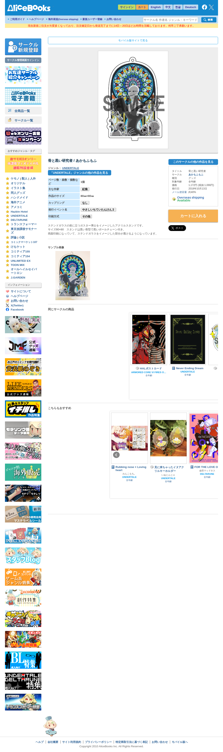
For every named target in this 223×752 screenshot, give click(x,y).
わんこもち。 (129, 473)
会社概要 (53, 742)
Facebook (17, 309)
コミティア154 (20, 256)
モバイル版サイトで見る (133, 40)
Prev (116, 455)
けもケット (18, 246)
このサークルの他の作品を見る (193, 161)
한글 (178, 7)
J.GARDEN (18, 277)
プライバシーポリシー (98, 742)
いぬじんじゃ (168, 475)
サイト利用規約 (71, 742)
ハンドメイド (19, 197)
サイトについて (21, 291)
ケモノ (15, 178)
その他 (86, 216)
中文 (168, 7)
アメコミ (16, 207)
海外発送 (63, 19)
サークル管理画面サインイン (23, 60)
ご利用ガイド (17, 19)
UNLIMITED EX (21, 260)
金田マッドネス (207, 470)
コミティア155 (20, 251)
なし (85, 202)
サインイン (127, 7)
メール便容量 (179, 192)
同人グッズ (18, 192)
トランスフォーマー (24, 224)
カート (142, 7)
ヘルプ (40, 742)
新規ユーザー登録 (92, 19)
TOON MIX (18, 265)
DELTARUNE (19, 219)
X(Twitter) (17, 305)
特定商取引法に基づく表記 (132, 742)
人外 (33, 178)
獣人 (24, 178)
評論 (14, 237)
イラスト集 (18, 188)
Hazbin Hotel (19, 211)
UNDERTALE (19, 215)
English (156, 7)
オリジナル (18, 183)
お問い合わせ (113, 19)
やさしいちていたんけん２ (98, 209)
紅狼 (85, 189)
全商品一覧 (19, 111)
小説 (22, 237)
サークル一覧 (20, 120)
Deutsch (190, 7)
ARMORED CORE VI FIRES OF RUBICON (148, 372)
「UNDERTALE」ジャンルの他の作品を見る (79, 172)
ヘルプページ (36, 19)
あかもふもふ (195, 174)
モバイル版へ (180, 742)
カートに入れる (193, 216)
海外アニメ (18, 202)
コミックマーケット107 (24, 242)
